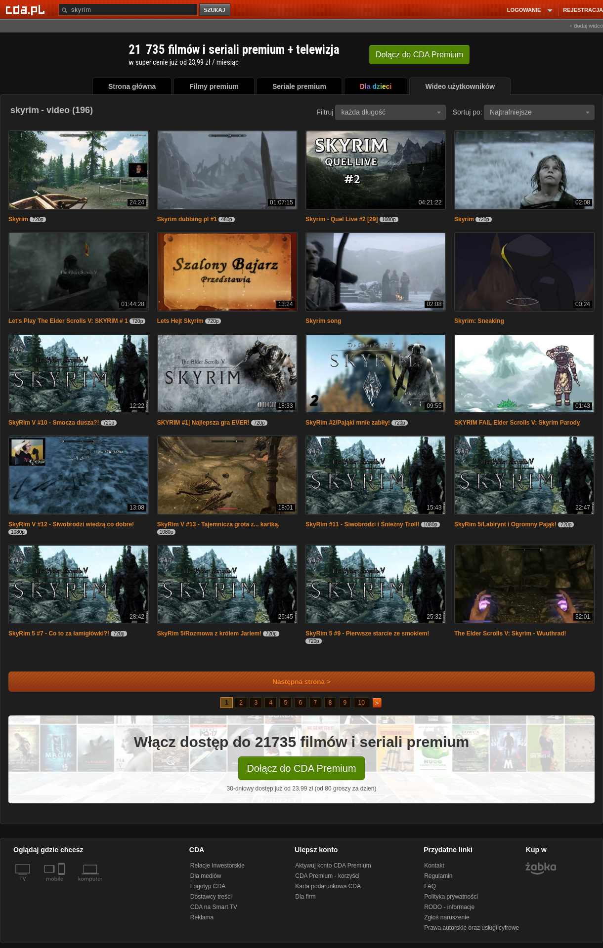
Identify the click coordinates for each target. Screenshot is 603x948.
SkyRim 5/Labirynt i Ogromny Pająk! (505, 524)
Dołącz (419, 54)
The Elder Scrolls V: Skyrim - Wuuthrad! (510, 633)
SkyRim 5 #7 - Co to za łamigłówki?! (58, 633)
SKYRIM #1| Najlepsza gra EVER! (203, 422)
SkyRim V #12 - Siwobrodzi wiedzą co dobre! (71, 524)
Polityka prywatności (451, 896)
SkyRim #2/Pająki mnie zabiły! (347, 422)
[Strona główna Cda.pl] (26, 9)
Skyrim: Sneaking (479, 320)
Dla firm (305, 896)
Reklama (202, 917)
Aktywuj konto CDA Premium (333, 865)
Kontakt (434, 865)
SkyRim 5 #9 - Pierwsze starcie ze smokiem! (367, 633)
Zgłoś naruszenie (446, 917)
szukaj (215, 10)
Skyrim (18, 219)
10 (361, 702)
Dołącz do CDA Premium (301, 768)
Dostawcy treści (211, 896)
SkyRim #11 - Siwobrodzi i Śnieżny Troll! (362, 524)
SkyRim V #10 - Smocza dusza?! (53, 422)
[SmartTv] (62, 884)
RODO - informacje (449, 907)
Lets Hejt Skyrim (180, 320)
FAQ (430, 886)
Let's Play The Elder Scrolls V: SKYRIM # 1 (68, 320)
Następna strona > (294, 681)
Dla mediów (205, 875)
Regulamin (438, 875)
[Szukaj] (128, 9)
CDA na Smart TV (213, 907)
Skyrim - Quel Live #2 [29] (341, 219)
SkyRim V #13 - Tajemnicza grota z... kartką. (218, 524)
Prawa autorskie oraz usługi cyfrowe (471, 927)
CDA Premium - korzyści (327, 875)
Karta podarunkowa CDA (328, 886)
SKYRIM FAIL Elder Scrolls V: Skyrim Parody (517, 422)
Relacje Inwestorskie (217, 865)
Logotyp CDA (207, 886)
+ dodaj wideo (586, 26)
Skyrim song (323, 320)
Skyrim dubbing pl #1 (187, 219)
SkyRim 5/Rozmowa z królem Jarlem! (209, 633)
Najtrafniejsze (540, 112)
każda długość (391, 112)
